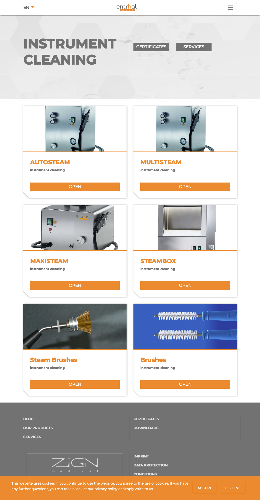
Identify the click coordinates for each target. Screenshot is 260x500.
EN (26, 7)
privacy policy (105, 489)
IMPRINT (141, 456)
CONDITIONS (145, 474)
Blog (28, 419)
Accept (205, 488)
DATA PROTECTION (150, 465)
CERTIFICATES (151, 46)
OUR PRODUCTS (38, 428)
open (75, 186)
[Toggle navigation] (230, 7)
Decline (232, 488)
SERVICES (193, 46)
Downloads (145, 428)
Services (32, 437)
